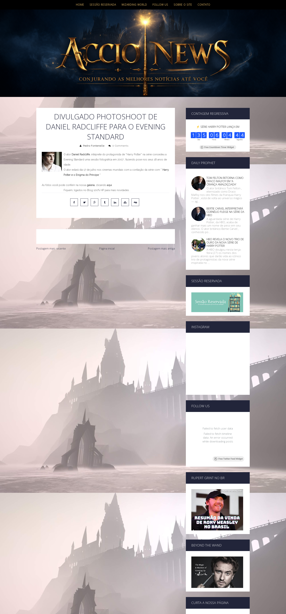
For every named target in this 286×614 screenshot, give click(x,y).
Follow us (160, 4)
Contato (204, 4)
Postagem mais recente (51, 248)
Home (80, 4)
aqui (109, 185)
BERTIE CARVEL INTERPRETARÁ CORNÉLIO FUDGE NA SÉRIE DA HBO (225, 212)
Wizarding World (134, 4)
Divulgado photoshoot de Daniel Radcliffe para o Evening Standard (105, 127)
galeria (91, 185)
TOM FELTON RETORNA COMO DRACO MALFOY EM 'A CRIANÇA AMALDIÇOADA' (225, 181)
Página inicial (107, 248)
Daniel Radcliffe (81, 154)
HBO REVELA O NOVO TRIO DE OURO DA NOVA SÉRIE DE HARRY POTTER (225, 242)
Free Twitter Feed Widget (228, 434)
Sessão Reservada (103, 4)
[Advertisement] (105, 279)
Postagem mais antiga (161, 248)
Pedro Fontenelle (94, 145)
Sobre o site (183, 4)
